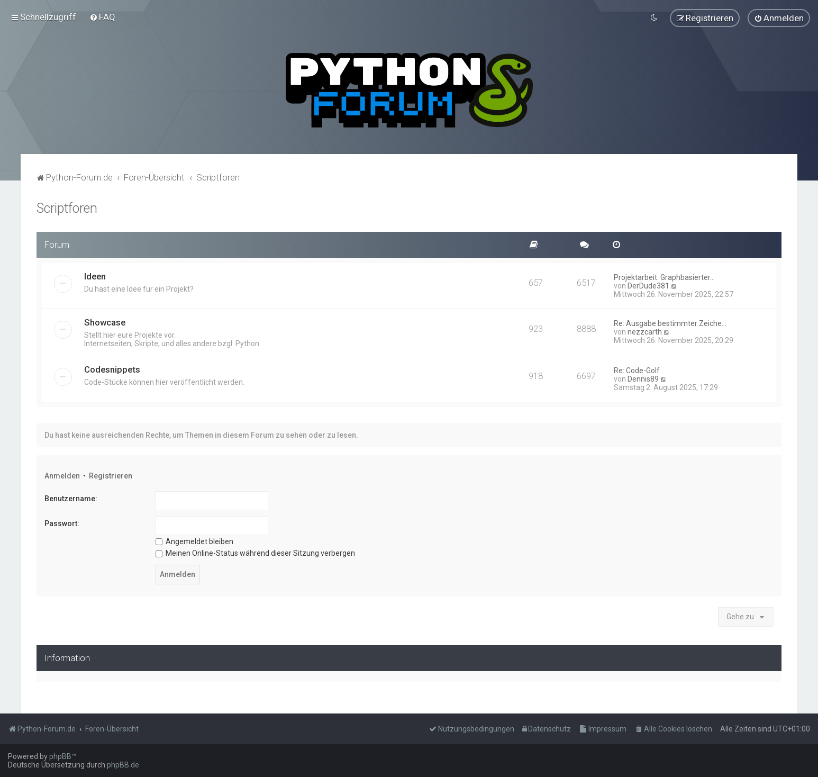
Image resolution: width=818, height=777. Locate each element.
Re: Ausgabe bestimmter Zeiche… (670, 322)
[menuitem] (102, 17)
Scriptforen (67, 207)
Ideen (95, 275)
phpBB (60, 756)
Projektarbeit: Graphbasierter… (664, 276)
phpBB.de (123, 765)
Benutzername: (70, 498)
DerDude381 (648, 285)
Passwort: (61, 522)
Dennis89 (643, 378)
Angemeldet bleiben (194, 540)
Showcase (104, 321)
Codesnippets (112, 368)
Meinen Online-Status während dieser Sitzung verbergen (255, 552)
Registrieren (110, 475)
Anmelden (62, 475)
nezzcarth (645, 331)
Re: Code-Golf (637, 369)
